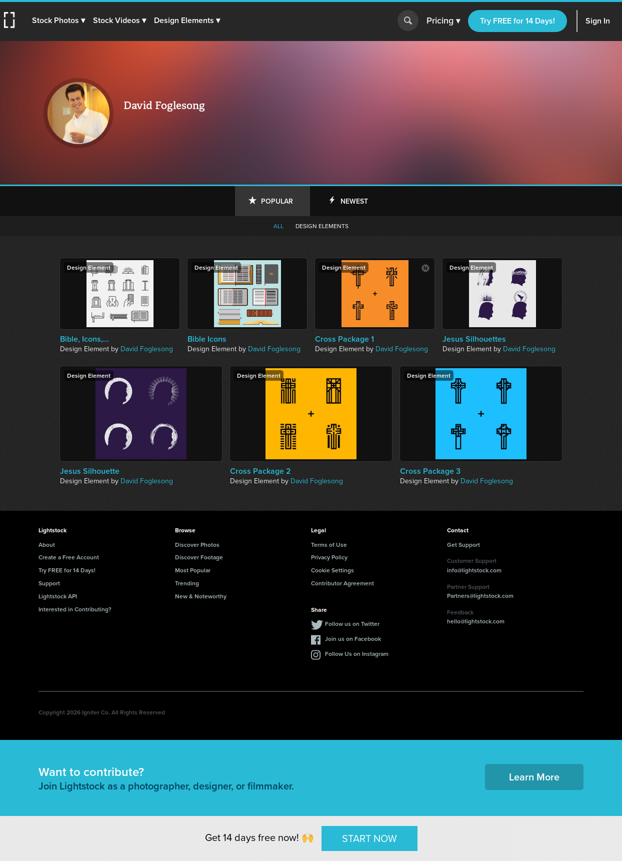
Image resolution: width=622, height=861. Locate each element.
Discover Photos (197, 544)
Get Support (463, 544)
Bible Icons (207, 339)
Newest (354, 201)
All (279, 226)
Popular (277, 201)
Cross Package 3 (430, 471)
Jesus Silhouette (90, 471)
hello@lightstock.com (475, 621)
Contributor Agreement (342, 583)
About (46, 544)
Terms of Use (329, 544)
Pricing (443, 21)
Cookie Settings (332, 570)
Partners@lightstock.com (480, 595)
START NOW (369, 837)
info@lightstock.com (474, 570)
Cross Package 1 (344, 339)
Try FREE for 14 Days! (517, 21)
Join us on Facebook (353, 638)
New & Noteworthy (200, 596)
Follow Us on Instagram (356, 653)
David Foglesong (146, 349)
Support (49, 583)
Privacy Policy (329, 557)
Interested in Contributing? (75, 609)
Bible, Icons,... (84, 339)
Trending (187, 583)
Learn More (534, 776)
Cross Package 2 (260, 471)
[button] (58, 20)
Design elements (322, 226)
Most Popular (192, 570)
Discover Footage (199, 557)
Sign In (598, 21)
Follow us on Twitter (352, 623)
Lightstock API (57, 596)
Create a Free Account (68, 557)
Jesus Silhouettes (474, 339)
